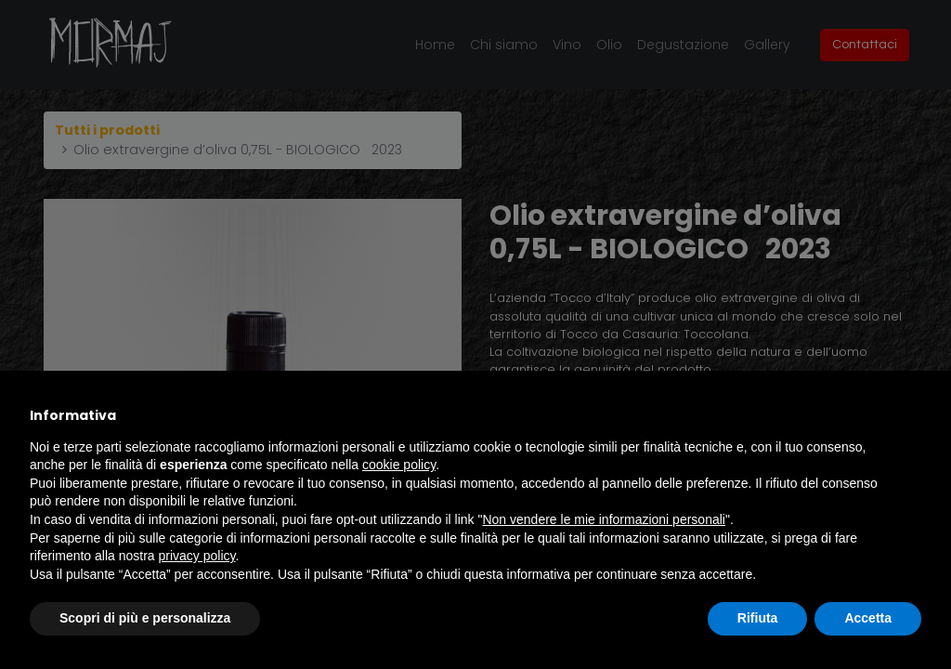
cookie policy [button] (399, 464)
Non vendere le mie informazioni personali (603, 519)
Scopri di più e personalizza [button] (144, 617)
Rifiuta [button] (757, 617)
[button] (912, 415)
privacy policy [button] (197, 555)
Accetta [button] (868, 617)
